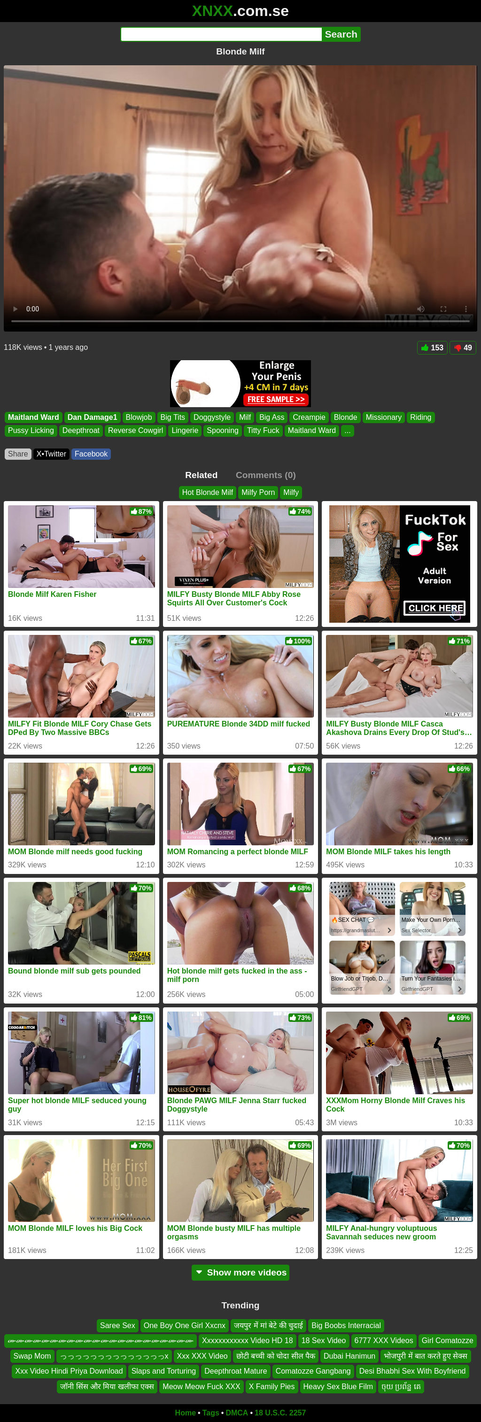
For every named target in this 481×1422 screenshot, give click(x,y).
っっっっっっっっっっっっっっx (114, 1356)
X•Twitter (51, 454)
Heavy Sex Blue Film (338, 1387)
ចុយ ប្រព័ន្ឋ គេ (401, 1387)
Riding (420, 417)
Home (185, 1413)
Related (201, 475)
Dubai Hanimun (349, 1356)
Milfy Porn (258, 492)
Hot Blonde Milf (207, 492)
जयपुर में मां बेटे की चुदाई (268, 1325)
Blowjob (139, 417)
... (347, 431)
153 (432, 348)
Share (18, 454)
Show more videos (240, 1272)
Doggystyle (212, 417)
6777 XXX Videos (384, 1341)
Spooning (223, 431)
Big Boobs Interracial (346, 1325)
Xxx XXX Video (202, 1356)
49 (463, 348)
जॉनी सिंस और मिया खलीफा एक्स (107, 1387)
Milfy (291, 492)
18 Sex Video (324, 1341)
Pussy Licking (31, 431)
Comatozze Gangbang (313, 1371)
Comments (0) (266, 475)
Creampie (309, 417)
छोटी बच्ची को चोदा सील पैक (275, 1356)
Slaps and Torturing (164, 1371)
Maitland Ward (33, 417)
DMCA (236, 1413)
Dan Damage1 (92, 417)
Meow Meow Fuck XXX (201, 1387)
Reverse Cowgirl (135, 431)
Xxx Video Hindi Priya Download (69, 1371)
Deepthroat (81, 431)
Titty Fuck (263, 431)
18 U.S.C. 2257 (280, 1413)
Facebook (91, 454)
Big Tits (173, 417)
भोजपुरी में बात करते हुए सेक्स (425, 1356)
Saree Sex (117, 1325)
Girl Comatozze (447, 1341)
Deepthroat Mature (235, 1371)
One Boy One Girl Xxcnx (184, 1325)
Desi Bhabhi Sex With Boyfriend (412, 1371)
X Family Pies (272, 1387)
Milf (245, 417)
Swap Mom (32, 1356)
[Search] (221, 34)
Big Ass (271, 417)
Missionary (384, 417)
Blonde (345, 417)
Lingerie (184, 431)
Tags (210, 1413)
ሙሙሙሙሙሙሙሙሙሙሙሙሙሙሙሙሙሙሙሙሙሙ (101, 1341)
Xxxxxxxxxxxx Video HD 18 (247, 1341)
